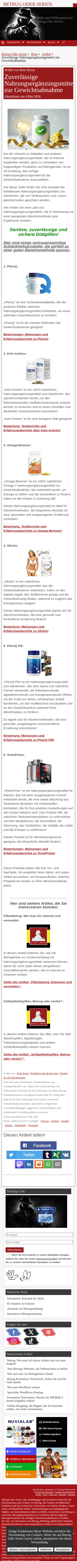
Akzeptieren (63, 1549)
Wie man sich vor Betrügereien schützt (30, 1373)
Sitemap (71, 1494)
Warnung (13, 42)
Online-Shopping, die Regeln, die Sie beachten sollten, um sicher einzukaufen (34, 1407)
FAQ (45, 1494)
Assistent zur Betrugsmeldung (25, 1308)
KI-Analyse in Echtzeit (20, 1303)
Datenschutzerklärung (65, 1492)
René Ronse (23, 1073)
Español (65, 1121)
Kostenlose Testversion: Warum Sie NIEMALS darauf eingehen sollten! (34, 1399)
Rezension (34, 42)
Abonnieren (15, 1249)
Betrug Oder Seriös (27, 4)
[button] (23, 42)
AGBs (38, 1494)
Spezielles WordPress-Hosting (25, 1392)
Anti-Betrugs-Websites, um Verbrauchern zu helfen (37, 1368)
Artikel (46, 54)
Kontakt (62, 1494)
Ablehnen (46, 1549)
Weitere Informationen (22, 1549)
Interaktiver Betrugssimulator (24, 1313)
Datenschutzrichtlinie (46, 1259)
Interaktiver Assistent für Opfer (25, 1298)
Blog (51, 42)
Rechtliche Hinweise (44, 1492)
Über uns (53, 1494)
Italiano (9, 1125)
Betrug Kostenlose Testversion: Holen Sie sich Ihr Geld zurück (36, 1380)
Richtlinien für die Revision (44, 1073)
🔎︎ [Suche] (63, 42)
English (55, 1121)
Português (33, 1125)
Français (45, 1121)
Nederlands (20, 1125)
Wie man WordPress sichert (23, 1387)
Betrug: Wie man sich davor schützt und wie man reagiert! (36, 1362)
